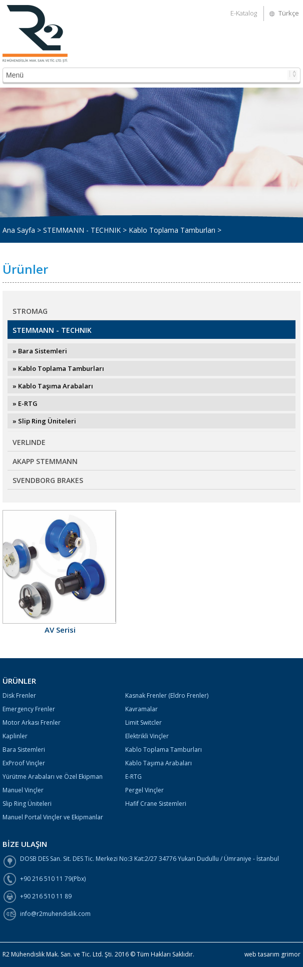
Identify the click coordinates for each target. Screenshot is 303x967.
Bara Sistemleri (24, 749)
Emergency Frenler (29, 709)
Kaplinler (15, 736)
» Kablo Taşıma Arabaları (53, 385)
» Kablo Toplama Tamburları (58, 368)
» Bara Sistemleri (40, 350)
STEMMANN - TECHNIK (52, 330)
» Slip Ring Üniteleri (44, 420)
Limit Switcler (143, 722)
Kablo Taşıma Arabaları (158, 763)
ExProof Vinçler (24, 763)
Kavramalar (141, 709)
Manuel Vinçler (23, 790)
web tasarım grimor (272, 954)
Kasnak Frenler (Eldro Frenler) (166, 695)
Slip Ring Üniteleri (27, 803)
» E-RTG (25, 403)
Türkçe (288, 13)
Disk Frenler (19, 695)
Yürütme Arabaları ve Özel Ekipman (53, 776)
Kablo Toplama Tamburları (163, 749)
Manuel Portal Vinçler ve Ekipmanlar (53, 817)
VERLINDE (29, 442)
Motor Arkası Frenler (32, 722)
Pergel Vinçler (144, 790)
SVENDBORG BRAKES (48, 480)
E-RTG (133, 776)
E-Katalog (243, 13)
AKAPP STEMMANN (45, 461)
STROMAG (30, 311)
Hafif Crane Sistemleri (155, 803)
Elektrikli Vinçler (147, 736)
